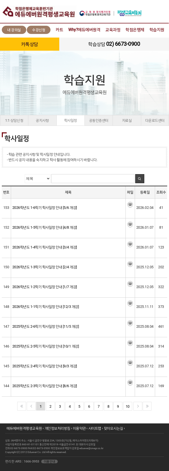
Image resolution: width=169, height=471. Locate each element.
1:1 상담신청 (14, 120)
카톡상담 (29, 44)
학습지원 (156, 29)
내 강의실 (14, 30)
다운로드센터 (155, 120)
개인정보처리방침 (57, 428)
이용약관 (79, 428)
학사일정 (70, 120)
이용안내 (49, 461)
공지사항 (42, 120)
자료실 (127, 120)
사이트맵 (94, 428)
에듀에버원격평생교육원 (24, 428)
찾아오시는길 (113, 428)
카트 (59, 29)
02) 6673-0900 (123, 44)
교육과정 (112, 29)
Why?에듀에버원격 (84, 29)
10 (128, 406)
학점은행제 (134, 29)
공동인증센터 (98, 120)
